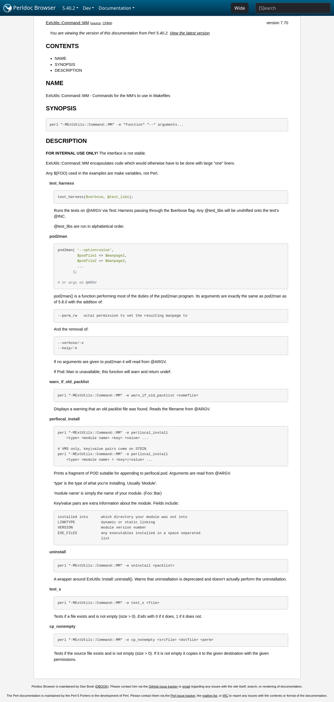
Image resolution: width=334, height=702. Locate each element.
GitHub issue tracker (163, 686)
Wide (239, 8)
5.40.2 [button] (69, 8)
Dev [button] (87, 8)
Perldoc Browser (29, 8)
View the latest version (190, 33)
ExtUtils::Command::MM (67, 23)
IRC (225, 695)
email (186, 686)
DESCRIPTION (68, 70)
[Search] (293, 8)
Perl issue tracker (182, 695)
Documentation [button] (114, 8)
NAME (60, 58)
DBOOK (102, 686)
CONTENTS (62, 46)
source (96, 23)
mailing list (209, 695)
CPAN (107, 23)
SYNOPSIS (65, 64)
